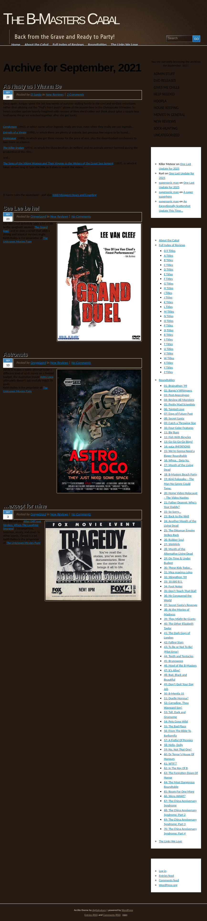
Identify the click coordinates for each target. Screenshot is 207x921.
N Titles (168, 316)
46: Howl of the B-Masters (180, 665)
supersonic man (169, 182)
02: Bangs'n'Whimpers (178, 390)
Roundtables (167, 380)
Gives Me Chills (166, 87)
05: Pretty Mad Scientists (179, 404)
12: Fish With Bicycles (177, 437)
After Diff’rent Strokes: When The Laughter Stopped (22, 524)
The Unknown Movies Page (25, 239)
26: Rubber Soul (174, 539)
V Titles (168, 353)
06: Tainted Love (174, 409)
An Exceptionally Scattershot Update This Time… (174, 205)
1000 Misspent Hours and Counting (74, 195)
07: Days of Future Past (178, 413)
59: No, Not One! (178, 749)
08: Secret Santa (174, 418)
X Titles (168, 362)
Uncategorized (167, 135)
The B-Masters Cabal (61, 19)
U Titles (168, 349)
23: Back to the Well (176, 516)
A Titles (168, 255)
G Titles (168, 283)
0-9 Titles (169, 251)
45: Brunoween (173, 661)
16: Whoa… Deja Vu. (176, 460)
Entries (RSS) (91, 914)
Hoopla (160, 101)
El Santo (36, 94)
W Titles (169, 358)
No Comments (81, 216)
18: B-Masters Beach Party (180, 474)
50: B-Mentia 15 (174, 693)
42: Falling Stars (173, 642)
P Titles (168, 325)
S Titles (168, 339)
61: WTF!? (170, 763)
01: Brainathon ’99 (175, 385)
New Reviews (55, 94)
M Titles (169, 311)
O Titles (168, 321)
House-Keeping (166, 107)
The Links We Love (170, 841)
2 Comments (75, 94)
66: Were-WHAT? (175, 796)
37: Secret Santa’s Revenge (180, 605)
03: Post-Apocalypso (176, 395)
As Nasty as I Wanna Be (32, 86)
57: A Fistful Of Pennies (178, 740)
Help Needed (164, 94)
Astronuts (15, 354)
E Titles (168, 274)
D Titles (168, 269)
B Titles (168, 260)
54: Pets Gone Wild (176, 721)
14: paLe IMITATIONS (177, 446)
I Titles (168, 293)
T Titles (168, 344)
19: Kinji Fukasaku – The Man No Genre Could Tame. (179, 483)
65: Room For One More (179, 791)
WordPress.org (168, 885)
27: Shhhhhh (172, 544)
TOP (125, 915)
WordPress (127, 910)
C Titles (168, 265)
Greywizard (38, 216)
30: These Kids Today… (178, 567)
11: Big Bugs (171, 432)
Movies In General (169, 114)
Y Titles (168, 367)
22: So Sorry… (172, 511)
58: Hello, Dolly (173, 745)
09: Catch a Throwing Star (180, 423)
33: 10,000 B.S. (173, 581)
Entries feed (166, 875)
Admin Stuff (164, 74)
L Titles (168, 307)
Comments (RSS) (112, 914)
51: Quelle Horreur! (176, 698)
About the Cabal (169, 240)
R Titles (168, 334)
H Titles (168, 288)
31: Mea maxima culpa (178, 572)
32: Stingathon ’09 (175, 577)
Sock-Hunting (166, 128)
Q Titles (168, 330)
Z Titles (168, 372)
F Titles (168, 279)
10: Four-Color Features (178, 428)
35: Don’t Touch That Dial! (180, 591)
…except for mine (24, 506)
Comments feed (169, 880)
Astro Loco (47, 377)
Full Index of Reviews (172, 245)
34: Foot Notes (173, 586)
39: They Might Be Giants (179, 619)
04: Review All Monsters (179, 400)
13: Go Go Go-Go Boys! (178, 441)
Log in (162, 871)
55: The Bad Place (175, 726)
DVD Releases (165, 80)
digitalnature (99, 910)
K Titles (168, 302)
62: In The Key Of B (176, 768)
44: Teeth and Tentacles (178, 656)
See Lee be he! (21, 208)
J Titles (168, 297)
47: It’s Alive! (172, 670)
